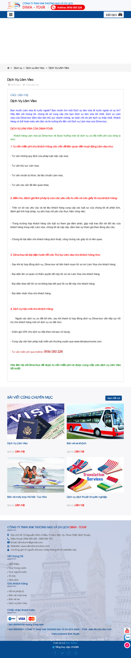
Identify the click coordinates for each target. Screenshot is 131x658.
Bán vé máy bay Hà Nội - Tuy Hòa (27, 496)
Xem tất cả (113, 398)
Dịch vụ (19, 67)
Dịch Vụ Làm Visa (17, 443)
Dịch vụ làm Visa (36, 67)
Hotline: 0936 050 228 (69, 7)
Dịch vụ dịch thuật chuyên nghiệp (87, 496)
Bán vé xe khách (76, 443)
